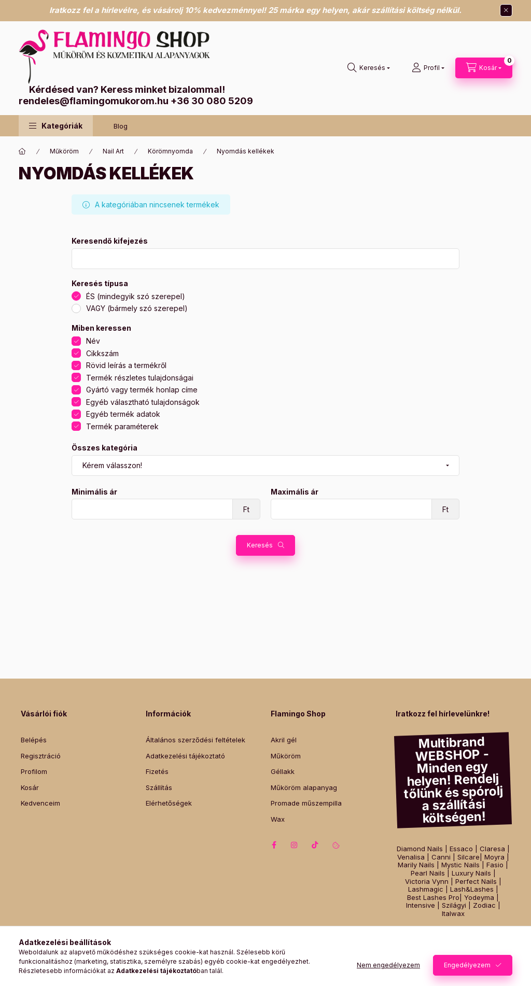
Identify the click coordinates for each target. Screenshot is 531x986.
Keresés (260, 545)
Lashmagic (425, 889)
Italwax (453, 914)
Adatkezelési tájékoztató (185, 756)
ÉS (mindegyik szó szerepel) (135, 296)
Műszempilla (489, 932)
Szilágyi (454, 905)
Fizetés (157, 771)
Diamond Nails (420, 849)
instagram (294, 845)
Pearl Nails (428, 873)
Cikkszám (102, 353)
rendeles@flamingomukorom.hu (94, 100)
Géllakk (283, 771)
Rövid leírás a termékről (126, 365)
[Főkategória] (22, 151)
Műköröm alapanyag (304, 787)
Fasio (495, 865)
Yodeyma (479, 898)
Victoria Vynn (427, 881)
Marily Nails (416, 865)
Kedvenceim (40, 803)
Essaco (461, 849)
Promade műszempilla (306, 803)
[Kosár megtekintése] (483, 68)
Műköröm (64, 151)
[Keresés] (369, 68)
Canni (441, 857)
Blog (121, 126)
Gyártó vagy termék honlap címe (142, 389)
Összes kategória (104, 448)
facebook (273, 845)
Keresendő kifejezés (110, 241)
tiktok (315, 845)
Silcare (468, 857)
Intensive (420, 905)
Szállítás (159, 787)
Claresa (492, 849)
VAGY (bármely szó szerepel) (137, 308)
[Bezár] (506, 10)
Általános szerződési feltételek (195, 740)
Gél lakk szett (445, 932)
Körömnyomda (170, 151)
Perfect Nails (476, 881)
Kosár (30, 787)
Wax (278, 819)
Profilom (34, 771)
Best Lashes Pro (433, 898)
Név (93, 340)
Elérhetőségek (169, 803)
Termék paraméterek (122, 426)
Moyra (494, 857)
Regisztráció (41, 756)
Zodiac (484, 905)
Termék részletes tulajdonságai (139, 377)
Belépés (34, 740)
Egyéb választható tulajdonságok (143, 402)
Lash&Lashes (472, 889)
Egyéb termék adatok (123, 414)
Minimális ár (94, 492)
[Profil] (428, 68)
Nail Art (113, 151)
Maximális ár (294, 492)
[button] (56, 125)
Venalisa (411, 857)
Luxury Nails (471, 873)
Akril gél (284, 740)
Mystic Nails (460, 865)
